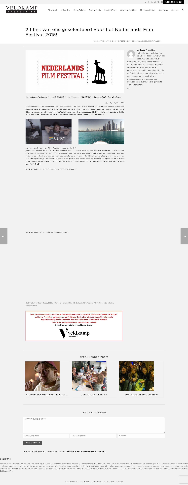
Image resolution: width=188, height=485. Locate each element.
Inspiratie (102, 97)
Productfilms (110, 10)
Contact (175, 10)
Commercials (95, 10)
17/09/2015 (59, 97)
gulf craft (29, 303)
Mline (70, 303)
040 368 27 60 (173, 2)
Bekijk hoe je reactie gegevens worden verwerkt (85, 451)
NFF (96, 303)
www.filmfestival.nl (33, 164)
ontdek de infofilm (106, 303)
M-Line (51, 303)
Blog (95, 97)
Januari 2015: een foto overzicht (141, 395)
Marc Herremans (61, 303)
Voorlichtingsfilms (128, 10)
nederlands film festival (83, 303)
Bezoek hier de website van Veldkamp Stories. (73, 325)
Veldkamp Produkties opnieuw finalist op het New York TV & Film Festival (47, 395)
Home (95, 41)
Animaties (65, 10)
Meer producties (147, 10)
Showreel (52, 10)
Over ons (163, 10)
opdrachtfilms (31, 306)
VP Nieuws (116, 97)
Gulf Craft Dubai (40, 303)
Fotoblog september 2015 (94, 395)
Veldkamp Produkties (37, 97)
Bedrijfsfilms (79, 10)
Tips (109, 97)
